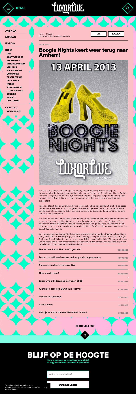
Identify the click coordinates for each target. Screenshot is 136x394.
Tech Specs (13, 80)
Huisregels (13, 60)
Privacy (11, 97)
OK (46, 387)
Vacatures (13, 74)
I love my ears (15, 91)
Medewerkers (14, 70)
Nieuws (49, 34)
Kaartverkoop (15, 57)
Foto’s (10, 43)
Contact (11, 107)
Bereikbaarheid (16, 64)
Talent (10, 84)
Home (41, 34)
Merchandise (14, 87)
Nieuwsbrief (14, 111)
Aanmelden (68, 384)
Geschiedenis (14, 77)
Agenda (10, 31)
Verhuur (12, 67)
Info (8, 50)
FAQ (9, 54)
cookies (25, 385)
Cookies (11, 94)
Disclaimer (13, 100)
